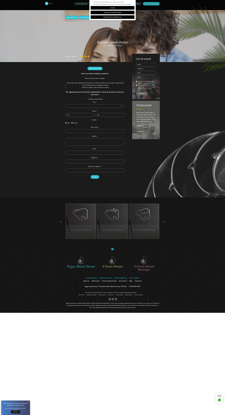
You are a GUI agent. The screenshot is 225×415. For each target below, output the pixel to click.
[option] (146, 118)
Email (95, 149)
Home (104, 45)
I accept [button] (112, 8)
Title (95, 102)
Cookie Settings (119, 295)
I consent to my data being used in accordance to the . (145, 82)
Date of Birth (94, 127)
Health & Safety (128, 295)
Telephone (95, 158)
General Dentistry (91, 278)
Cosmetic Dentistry (106, 278)
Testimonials (96, 281)
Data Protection (102, 295)
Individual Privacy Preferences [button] (112, 17)
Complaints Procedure (91, 295)
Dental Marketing (132, 292)
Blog (130, 281)
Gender (95, 120)
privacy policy (128, 4)
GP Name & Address (95, 166)
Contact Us (15, 411)
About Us (86, 281)
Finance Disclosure (138, 295)
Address (95, 136)
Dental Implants (134, 278)
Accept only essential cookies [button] (112, 12)
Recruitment (123, 281)
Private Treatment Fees (109, 281)
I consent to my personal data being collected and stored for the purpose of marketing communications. (145, 87)
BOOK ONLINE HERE (95, 68)
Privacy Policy (150, 83)
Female (74, 123)
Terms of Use (81, 295)
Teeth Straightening (120, 278)
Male (67, 123)
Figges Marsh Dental (72, 17)
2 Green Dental (85, 17)
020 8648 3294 (135, 286)
